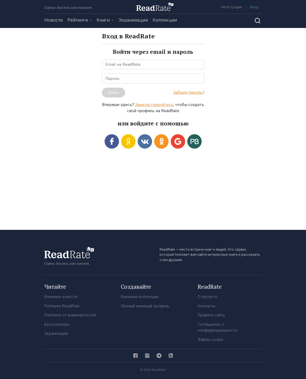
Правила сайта (211, 314)
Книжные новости (60, 296)
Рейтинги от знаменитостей (70, 314)
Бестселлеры (56, 324)
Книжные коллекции (139, 296)
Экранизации (133, 20)
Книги (103, 20)
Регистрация (231, 7)
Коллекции (165, 20)
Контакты (206, 305)
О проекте (207, 296)
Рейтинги (77, 20)
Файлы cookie (210, 339)
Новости (53, 20)
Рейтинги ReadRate (62, 305)
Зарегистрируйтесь (154, 104)
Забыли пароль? (188, 92)
